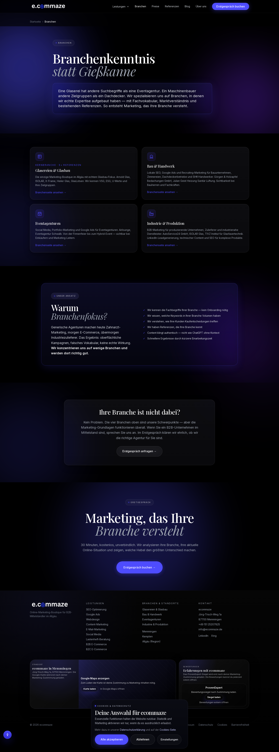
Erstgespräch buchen (230, 6)
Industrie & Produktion (155, 638)
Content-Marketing (97, 638)
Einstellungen (169, 739)
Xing (214, 649)
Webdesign (93, 633)
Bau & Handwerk (152, 628)
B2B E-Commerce (96, 658)
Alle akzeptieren (112, 739)
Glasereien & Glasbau (154, 623)
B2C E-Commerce (96, 663)
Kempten (147, 650)
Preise (155, 6)
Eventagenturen (151, 633)
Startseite (35, 21)
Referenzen (172, 6)
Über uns (201, 6)
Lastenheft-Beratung (98, 653)
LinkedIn (203, 649)
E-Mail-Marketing (96, 643)
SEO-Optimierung (96, 623)
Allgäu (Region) (151, 655)
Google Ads (93, 628)
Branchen (140, 6)
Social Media (93, 648)
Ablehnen (142, 739)
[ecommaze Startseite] (48, 6)
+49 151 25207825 (209, 638)
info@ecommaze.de (210, 643)
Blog (187, 6)
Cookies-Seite (168, 729)
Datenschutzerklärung (132, 729)
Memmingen (149, 645)
